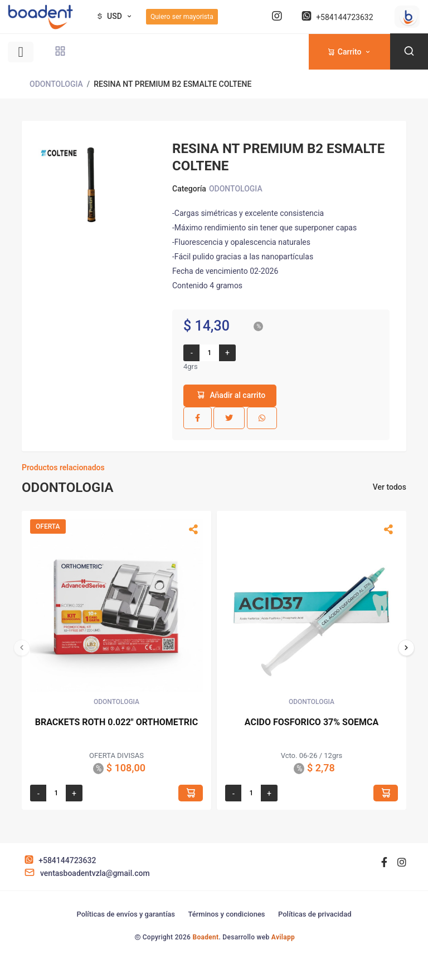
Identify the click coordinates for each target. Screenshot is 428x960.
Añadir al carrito (229, 395)
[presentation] (21, 647)
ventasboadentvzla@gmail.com (86, 873)
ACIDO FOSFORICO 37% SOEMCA (311, 722)
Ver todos (389, 487)
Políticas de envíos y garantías (125, 914)
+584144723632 (336, 17)
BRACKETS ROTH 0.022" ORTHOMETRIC (116, 722)
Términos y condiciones (226, 914)
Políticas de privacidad (315, 914)
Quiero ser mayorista (181, 17)
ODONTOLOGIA (56, 84)
